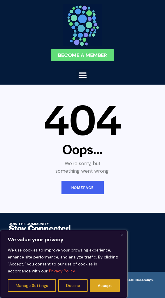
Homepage (82, 187)
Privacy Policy (62, 271)
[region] (64, 264)
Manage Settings (32, 285)
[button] (82, 75)
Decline (73, 285)
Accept (105, 285)
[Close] (121, 234)
